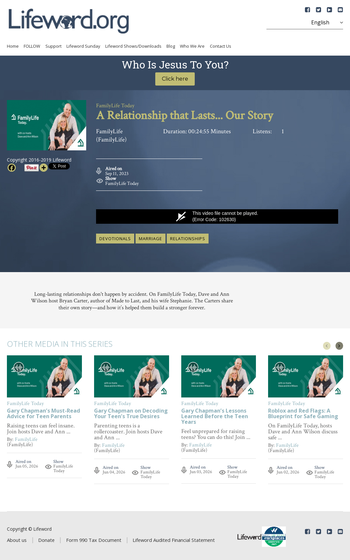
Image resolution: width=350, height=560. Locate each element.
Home (13, 46)
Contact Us (220, 46)
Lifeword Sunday (83, 46)
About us (17, 538)
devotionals (115, 237)
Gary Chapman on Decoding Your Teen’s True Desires (131, 412)
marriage (150, 237)
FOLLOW (32, 46)
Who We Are (192, 46)
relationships (187, 237)
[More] (43, 168)
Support (53, 46)
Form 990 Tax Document (93, 538)
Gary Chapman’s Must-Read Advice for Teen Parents (43, 412)
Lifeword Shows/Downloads (133, 46)
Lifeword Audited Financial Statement (174, 538)
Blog (170, 46)
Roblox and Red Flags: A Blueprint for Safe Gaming (303, 412)
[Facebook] (12, 168)
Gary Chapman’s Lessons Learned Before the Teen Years (214, 415)
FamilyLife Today (122, 182)
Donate (46, 538)
